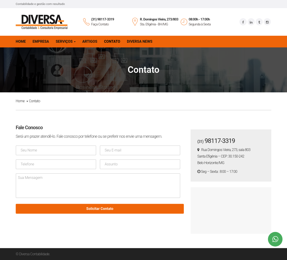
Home (20, 101)
